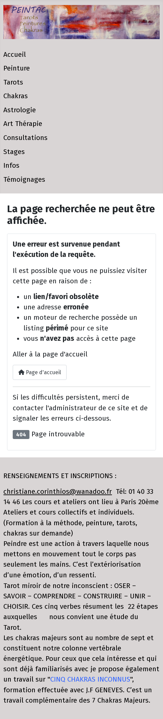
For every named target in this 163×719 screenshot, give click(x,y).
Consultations (25, 138)
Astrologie (19, 110)
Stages (14, 152)
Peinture (16, 68)
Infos (11, 165)
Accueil (14, 54)
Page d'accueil (39, 372)
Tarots (13, 82)
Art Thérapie (22, 124)
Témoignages (24, 179)
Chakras (15, 96)
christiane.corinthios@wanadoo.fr (57, 491)
